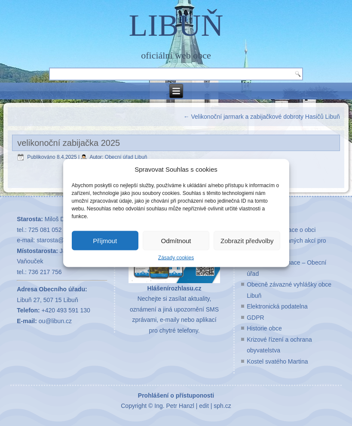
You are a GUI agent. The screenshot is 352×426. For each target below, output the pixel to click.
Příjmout (105, 240)
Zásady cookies (176, 258)
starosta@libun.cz (60, 240)
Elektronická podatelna (277, 306)
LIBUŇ (176, 25)
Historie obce (264, 328)
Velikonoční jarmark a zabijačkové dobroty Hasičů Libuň (262, 116)
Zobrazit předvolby (246, 240)
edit (204, 405)
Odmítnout (176, 240)
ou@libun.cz (55, 321)
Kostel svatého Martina (277, 361)
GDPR (255, 317)
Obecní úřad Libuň (126, 157)
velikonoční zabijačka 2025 (68, 143)
